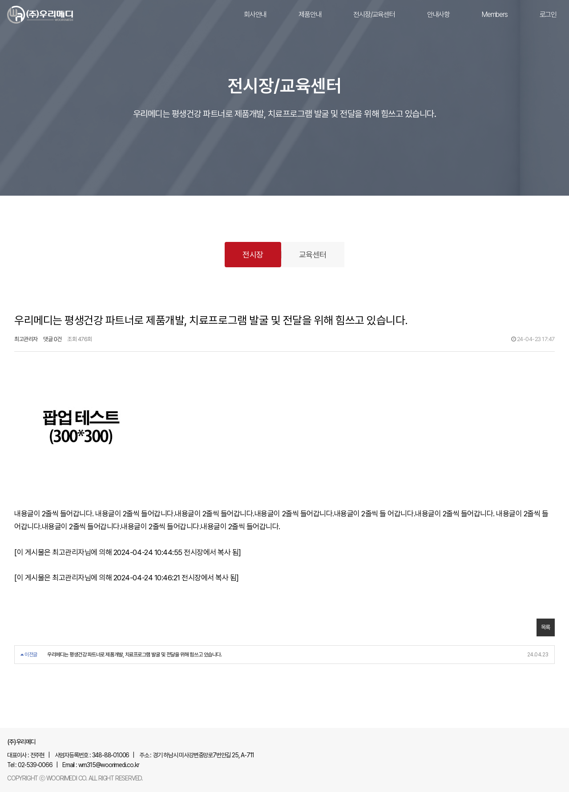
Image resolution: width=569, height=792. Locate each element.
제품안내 (310, 14)
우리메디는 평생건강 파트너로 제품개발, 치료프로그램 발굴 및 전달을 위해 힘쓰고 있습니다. (134, 654)
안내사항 (438, 14)
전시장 (252, 254)
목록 (545, 627)
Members (495, 14)
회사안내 (255, 14)
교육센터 (313, 254)
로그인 (548, 14)
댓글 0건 (52, 339)
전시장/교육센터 (374, 14)
